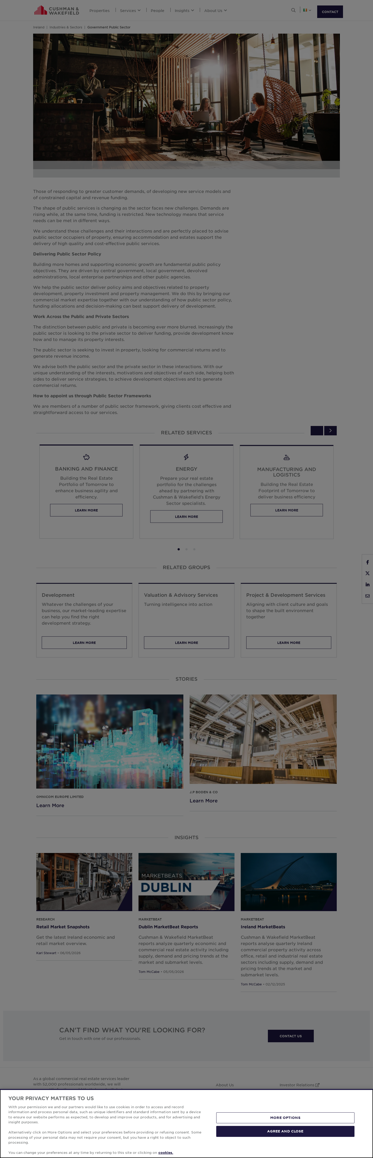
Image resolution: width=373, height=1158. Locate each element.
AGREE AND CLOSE (285, 1131)
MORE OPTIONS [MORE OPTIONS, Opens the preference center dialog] (285, 1118)
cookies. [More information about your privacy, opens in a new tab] (165, 1152)
